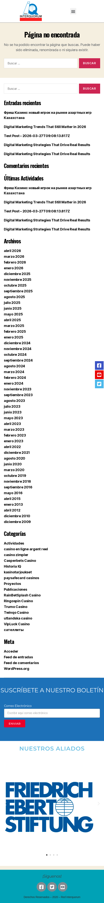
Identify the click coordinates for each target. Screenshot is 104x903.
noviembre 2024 (17, 349)
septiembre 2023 (18, 395)
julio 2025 (12, 303)
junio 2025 (12, 308)
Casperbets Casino (20, 561)
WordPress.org (16, 669)
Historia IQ (12, 566)
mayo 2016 (13, 493)
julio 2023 (12, 406)
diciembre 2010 (17, 516)
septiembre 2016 (18, 487)
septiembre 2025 (18, 291)
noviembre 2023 (17, 389)
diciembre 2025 (17, 274)
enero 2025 (13, 337)
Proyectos (12, 584)
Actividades (14, 543)
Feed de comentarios (21, 663)
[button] (73, 11)
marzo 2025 (14, 326)
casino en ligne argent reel (26, 549)
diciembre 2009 (17, 522)
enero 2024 (13, 383)
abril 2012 (12, 510)
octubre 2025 (15, 285)
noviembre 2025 (17, 280)
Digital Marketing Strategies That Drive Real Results (47, 145)
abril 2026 (12, 251)
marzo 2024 (14, 372)
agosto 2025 (14, 297)
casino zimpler (16, 555)
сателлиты (14, 630)
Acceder (11, 651)
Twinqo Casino (16, 612)
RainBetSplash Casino (22, 595)
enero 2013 (13, 504)
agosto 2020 (14, 458)
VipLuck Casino (17, 624)
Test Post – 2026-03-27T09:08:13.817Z (37, 136)
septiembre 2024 (18, 360)
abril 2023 (12, 424)
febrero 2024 (15, 378)
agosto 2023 (14, 401)
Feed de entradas (18, 657)
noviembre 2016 (17, 481)
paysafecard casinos (21, 578)
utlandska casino (18, 618)
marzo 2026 (14, 256)
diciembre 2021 (17, 453)
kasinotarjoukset (18, 572)
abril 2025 (12, 320)
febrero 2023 (15, 435)
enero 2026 (13, 268)
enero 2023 (13, 441)
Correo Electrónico (18, 706)
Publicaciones (15, 589)
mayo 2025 (13, 314)
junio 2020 (13, 464)
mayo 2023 (13, 418)
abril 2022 (12, 447)
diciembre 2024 (17, 343)
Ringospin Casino (18, 601)
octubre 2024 (15, 355)
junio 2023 (12, 412)
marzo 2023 (14, 429)
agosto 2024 (14, 366)
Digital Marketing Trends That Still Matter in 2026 (45, 127)
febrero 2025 (15, 331)
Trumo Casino (15, 607)
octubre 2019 (15, 476)
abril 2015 (12, 499)
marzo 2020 (14, 470)
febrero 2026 (15, 262)
